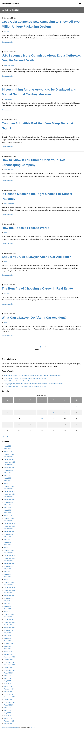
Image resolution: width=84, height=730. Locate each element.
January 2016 (8, 654)
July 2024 (7, 505)
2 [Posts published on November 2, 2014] (76, 406)
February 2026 (9, 454)
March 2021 (8, 611)
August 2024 (8, 502)
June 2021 (7, 603)
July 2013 (7, 707)
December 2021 (9, 587)
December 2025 (9, 459)
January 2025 (8, 489)
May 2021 (7, 606)
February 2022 (9, 582)
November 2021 (9, 590)
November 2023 (9, 526)
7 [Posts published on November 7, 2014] (53, 412)
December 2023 (9, 523)
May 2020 (7, 638)
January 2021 (8, 617)
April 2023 (7, 545)
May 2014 (7, 681)
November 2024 (9, 494)
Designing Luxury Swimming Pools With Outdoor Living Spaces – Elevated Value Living (33, 383)
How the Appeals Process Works (25, 228)
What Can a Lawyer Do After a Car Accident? (34, 317)
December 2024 (9, 491)
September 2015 (9, 662)
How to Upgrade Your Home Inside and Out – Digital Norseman (25, 386)
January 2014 (8, 691)
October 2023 (8, 529)
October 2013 (8, 699)
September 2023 (9, 531)
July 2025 (7, 473)
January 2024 (8, 521)
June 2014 (7, 678)
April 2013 (7, 715)
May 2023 (7, 542)
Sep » (9, 437)
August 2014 (8, 673)
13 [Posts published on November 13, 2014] (42, 418)
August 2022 (8, 566)
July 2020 (7, 633)
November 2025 (9, 462)
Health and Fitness (9, 65)
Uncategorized (8, 99)
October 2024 (8, 497)
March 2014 (8, 686)
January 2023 (8, 553)
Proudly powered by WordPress (10, 727)
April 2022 (7, 577)
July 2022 (7, 569)
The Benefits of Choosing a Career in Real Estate (37, 288)
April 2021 (7, 609)
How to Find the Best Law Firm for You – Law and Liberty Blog (25, 378)
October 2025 (8, 465)
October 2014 (8, 667)
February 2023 (9, 550)
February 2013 (9, 721)
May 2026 (7, 446)
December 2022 (9, 555)
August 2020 (8, 630)
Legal (5, 232)
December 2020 (9, 619)
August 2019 (8, 643)
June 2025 (7, 475)
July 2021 (7, 601)
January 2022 (8, 585)
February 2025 (9, 486)
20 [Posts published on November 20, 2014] (42, 425)
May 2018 (7, 646)
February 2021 (9, 614)
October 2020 (8, 625)
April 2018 (7, 649)
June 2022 (7, 571)
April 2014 (7, 683)
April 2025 (7, 481)
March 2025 (8, 483)
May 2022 (7, 574)
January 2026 (8, 457)
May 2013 (7, 713)
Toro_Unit (32, 727)
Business (6, 31)
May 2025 (7, 478)
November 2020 (9, 622)
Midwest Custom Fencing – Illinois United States (20, 381)
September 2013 (9, 702)
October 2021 (8, 593)
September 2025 (9, 467)
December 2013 (9, 694)
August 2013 (8, 705)
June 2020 (7, 635)
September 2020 (9, 627)
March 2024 (8, 515)
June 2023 (7, 539)
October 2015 (8, 659)
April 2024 (7, 513)
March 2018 (8, 651)
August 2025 (8, 470)
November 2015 (9, 657)
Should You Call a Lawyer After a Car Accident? (36, 256)
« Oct (3, 437)
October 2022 (8, 561)
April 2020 (7, 641)
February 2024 (9, 518)
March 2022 (8, 579)
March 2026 (8, 451)
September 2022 (9, 563)
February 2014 (9, 689)
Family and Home (8, 133)
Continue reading (7, 42)
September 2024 (9, 499)
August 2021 (8, 598)
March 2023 (8, 547)
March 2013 (8, 718)
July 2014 (7, 675)
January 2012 (8, 723)
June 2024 (7, 507)
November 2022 (9, 558)
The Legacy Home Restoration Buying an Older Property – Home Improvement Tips (32, 375)
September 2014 (9, 670)
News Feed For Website (10, 3)
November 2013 (9, 697)
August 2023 (8, 534)
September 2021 (9, 595)
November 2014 (9, 665)
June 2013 (7, 710)
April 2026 (7, 449)
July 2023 (7, 537)
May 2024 (7, 510)
